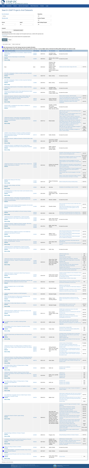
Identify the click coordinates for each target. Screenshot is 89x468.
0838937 (35, 312)
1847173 (35, 134)
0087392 (35, 374)
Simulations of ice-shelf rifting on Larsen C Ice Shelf (69, 187)
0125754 (35, 451)
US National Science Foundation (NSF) (63, 466)
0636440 (35, 348)
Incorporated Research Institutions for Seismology (68, 425)
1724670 (35, 234)
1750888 (35, 218)
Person (3, 22)
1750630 (35, 219)
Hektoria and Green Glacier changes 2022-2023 (68, 66)
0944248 (35, 305)
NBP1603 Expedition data (64, 253)
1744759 (35, 167)
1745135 (35, 224)
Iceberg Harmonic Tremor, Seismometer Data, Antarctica (70, 415)
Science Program (41, 18)
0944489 (35, 298)
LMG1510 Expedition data (64, 262)
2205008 (35, 147)
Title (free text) (5, 18)
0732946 (35, 322)
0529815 (35, 367)
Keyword (4, 28)
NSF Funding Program (42, 22)
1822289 (35, 241)
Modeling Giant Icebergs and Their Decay (12, 179)
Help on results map (16, 44)
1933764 (35, 212)
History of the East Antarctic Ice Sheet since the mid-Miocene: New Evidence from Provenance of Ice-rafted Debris (69, 298)
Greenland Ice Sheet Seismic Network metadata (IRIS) (69, 328)
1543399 (35, 227)
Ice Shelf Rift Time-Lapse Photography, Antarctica (68, 411)
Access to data (62, 401)
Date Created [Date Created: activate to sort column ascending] (43, 50)
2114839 (35, 206)
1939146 (35, 99)
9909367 (35, 337)
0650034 (35, 382)
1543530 (35, 140)
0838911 (35, 313)
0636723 (35, 351)
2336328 (35, 53)
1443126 (35, 288)
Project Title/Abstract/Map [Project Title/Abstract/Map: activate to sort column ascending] (10, 50)
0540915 (35, 441)
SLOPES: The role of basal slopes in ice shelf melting (14, 56)
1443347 (35, 276)
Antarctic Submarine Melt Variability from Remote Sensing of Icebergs (17, 211)
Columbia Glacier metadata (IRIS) (66, 327)
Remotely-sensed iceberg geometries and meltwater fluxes (70, 212)
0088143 (35, 376)
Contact (42, 5)
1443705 (35, 263)
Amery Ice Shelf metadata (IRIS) (65, 330)
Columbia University (31, 464)
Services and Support (23, 5)
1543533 (35, 141)
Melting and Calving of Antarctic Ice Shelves (12, 446)
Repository (40, 14)
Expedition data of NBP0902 (65, 382)
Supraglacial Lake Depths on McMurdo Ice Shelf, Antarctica (70, 289)
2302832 (35, 120)
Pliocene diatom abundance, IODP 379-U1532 (68, 95)
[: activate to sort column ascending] (3, 51)
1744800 (35, 181)
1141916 (35, 281)
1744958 (35, 163)
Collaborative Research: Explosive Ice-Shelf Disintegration (15, 293)
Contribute (9, 5)
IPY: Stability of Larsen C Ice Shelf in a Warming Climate (15, 321)
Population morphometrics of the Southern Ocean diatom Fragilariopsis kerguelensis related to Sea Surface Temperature (70, 101)
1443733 (35, 262)
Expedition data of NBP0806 (65, 383)
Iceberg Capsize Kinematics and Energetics (67, 293)
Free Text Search (5, 14)
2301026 (35, 92)
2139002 (35, 187)
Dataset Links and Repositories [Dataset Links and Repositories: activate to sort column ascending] (65, 50)
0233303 (35, 447)
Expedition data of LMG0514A (65, 367)
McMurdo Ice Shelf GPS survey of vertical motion (68, 290)
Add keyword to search (18, 30)
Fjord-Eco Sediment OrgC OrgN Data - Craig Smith (69, 258)
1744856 (35, 164)
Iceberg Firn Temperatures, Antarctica (66, 409)
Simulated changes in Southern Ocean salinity (68, 278)
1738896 (35, 75)
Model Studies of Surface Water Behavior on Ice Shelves (15, 303)
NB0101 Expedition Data (64, 337)
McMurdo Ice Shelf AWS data (65, 285)
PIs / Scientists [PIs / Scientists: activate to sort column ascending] (52, 50)
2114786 (35, 199)
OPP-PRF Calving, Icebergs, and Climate (12, 185)
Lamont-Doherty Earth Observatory (21, 464)
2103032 (35, 193)
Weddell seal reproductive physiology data (67, 314)
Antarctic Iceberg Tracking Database (66, 343)
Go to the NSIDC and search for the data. (67, 305)
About (3, 5)
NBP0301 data (62, 377)
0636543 (35, 349)
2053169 (35, 106)
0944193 (35, 293)
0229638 (35, 434)
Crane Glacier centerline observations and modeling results (70, 213)
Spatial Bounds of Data (6, 32)
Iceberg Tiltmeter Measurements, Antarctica (67, 408)
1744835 (35, 182)
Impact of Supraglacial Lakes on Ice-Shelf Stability (14, 286)
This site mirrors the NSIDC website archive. (67, 423)
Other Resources (34, 5)
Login (47, 5)
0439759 (35, 397)
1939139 (35, 98)
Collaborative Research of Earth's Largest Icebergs (14, 415)
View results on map (6, 44)
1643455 (35, 213)
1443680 (35, 260)
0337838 (35, 456)
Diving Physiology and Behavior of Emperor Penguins (14, 432)
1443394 (35, 274)
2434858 (35, 58)
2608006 (35, 54)
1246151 (35, 165)
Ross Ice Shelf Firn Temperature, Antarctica (67, 406)
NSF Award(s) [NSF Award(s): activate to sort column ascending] (36, 50)
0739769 (35, 328)
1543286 (35, 226)
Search (15, 5)
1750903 (35, 220)
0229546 (35, 417)
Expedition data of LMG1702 (65, 267)
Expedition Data (62, 255)
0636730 (35, 360)
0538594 (35, 388)
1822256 (35, 243)
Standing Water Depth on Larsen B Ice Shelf (67, 304)
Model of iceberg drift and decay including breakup (69, 181)
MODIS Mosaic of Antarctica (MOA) (66, 438)
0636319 (35, 347)
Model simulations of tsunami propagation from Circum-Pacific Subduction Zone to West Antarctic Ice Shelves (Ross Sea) (70, 161)
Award (21, 22)
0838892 (35, 314)
